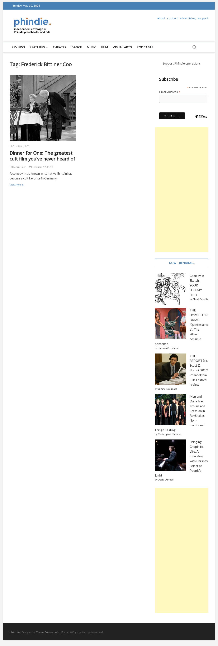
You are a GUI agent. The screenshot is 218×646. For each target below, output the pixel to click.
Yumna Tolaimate (167, 388)
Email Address (169, 92)
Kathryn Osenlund (168, 348)
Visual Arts (122, 47)
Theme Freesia (44, 632)
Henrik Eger (18, 166)
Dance (76, 47)
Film (104, 47)
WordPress (61, 632)
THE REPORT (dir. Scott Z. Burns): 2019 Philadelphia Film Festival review (199, 370)
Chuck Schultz (200, 299)
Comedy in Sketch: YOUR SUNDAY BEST (197, 285)
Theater (59, 47)
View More (16, 185)
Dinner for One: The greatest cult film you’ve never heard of (42, 156)
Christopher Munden (169, 434)
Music (91, 47)
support (203, 18)
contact (172, 18)
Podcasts (145, 47)
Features (37, 47)
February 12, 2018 (41, 166)
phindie (15, 632)
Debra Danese (166, 479)
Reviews (18, 47)
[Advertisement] (181, 189)
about (161, 18)
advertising (188, 18)
